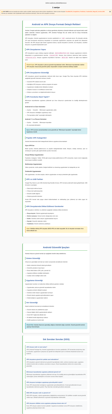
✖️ (110, 11)
